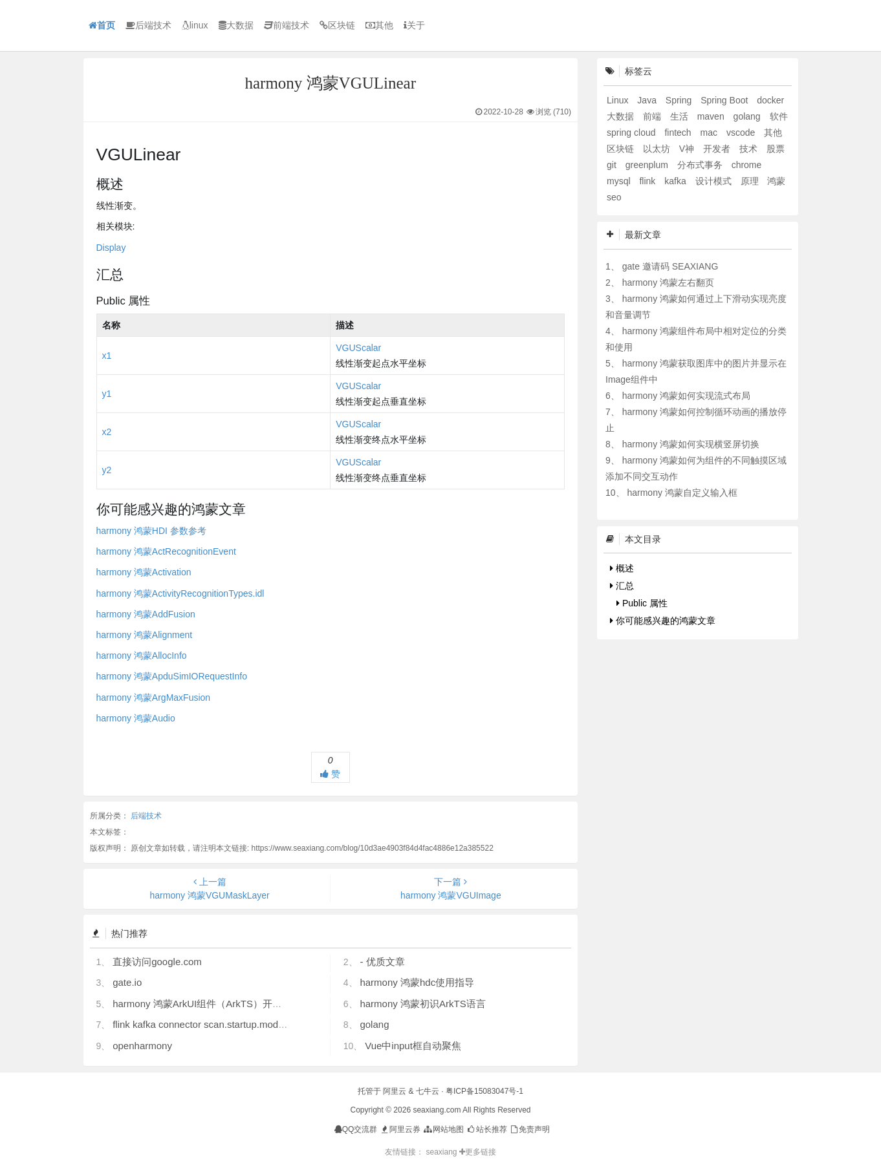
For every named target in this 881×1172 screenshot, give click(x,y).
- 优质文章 (382, 961)
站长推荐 (486, 1129)
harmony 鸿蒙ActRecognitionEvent (166, 551)
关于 (414, 25)
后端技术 (148, 25)
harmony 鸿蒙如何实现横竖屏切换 (690, 444)
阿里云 (394, 1091)
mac (710, 132)
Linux (619, 100)
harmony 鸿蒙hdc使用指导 (417, 982)
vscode (741, 132)
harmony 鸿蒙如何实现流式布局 (686, 395)
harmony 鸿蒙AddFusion (145, 614)
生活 (680, 116)
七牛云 (427, 1091)
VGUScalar (358, 348)
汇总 (622, 586)
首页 (102, 25)
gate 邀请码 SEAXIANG (670, 266)
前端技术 (286, 25)
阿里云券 (400, 1129)
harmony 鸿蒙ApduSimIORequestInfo (171, 676)
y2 (107, 470)
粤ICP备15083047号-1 (484, 1091)
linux (195, 25)
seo (614, 197)
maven (712, 116)
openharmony (142, 1045)
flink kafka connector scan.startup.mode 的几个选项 (223, 1024)
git (613, 165)
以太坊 (658, 149)
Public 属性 (642, 603)
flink (648, 181)
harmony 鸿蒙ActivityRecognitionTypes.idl (180, 593)
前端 (653, 116)
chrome (747, 165)
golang (374, 1024)
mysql (620, 181)
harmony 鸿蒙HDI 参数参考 (151, 531)
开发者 (718, 149)
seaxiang (442, 1151)
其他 (379, 25)
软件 (779, 116)
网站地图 (442, 1129)
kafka (676, 181)
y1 (107, 394)
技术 (749, 149)
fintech (678, 132)
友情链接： (404, 1151)
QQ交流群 (356, 1129)
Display (111, 247)
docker (770, 100)
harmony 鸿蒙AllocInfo (141, 655)
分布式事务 (701, 165)
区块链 (337, 25)
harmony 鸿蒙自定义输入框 (682, 492)
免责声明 (529, 1129)
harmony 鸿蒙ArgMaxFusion (153, 697)
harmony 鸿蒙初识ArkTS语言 (422, 1003)
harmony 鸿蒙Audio (135, 718)
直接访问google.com (157, 961)
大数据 (236, 25)
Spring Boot (725, 100)
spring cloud (632, 132)
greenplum (648, 165)
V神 (688, 149)
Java (647, 100)
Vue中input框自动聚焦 (413, 1045)
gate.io (127, 982)
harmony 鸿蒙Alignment (144, 635)
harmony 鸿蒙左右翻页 (668, 282)
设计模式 (714, 181)
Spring (680, 100)
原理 (751, 181)
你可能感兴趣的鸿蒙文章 (662, 620)
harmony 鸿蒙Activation (143, 572)
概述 (622, 568)
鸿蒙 (776, 181)
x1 (107, 355)
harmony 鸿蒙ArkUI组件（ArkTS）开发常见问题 (217, 1003)
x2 (107, 432)
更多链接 (477, 1151)
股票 (776, 149)
